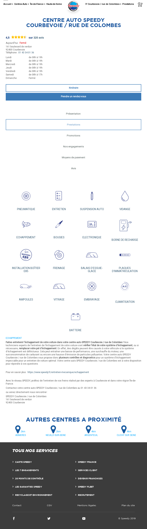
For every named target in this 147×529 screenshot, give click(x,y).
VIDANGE (124, 198)
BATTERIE (75, 319)
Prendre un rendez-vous (73, 96)
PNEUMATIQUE (26, 198)
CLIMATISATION (124, 289)
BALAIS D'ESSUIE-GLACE (91, 259)
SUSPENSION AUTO (91, 198)
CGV (49, 505)
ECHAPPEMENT (26, 227)
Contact (16, 505)
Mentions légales (86, 505)
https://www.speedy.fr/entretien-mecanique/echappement (58, 372)
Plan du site (128, 505)
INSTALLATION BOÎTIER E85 (26, 259)
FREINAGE (59, 257)
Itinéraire (73, 88)
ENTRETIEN (59, 198)
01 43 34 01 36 (26, 52)
